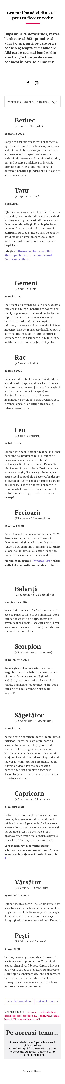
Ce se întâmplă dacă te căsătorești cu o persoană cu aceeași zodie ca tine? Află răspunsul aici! (32, 1052)
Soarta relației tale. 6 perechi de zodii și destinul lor (32, 1043)
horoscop (33, 1012)
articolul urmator (47, 1001)
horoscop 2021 (30, 1015)
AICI (7, 858)
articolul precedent (19, 1001)
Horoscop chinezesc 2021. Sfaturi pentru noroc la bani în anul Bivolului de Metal (28, 255)
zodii (41, 1012)
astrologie (51, 1012)
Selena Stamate (34, 1071)
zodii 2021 (45, 1015)
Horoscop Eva (40, 561)
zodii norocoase (12, 1015)
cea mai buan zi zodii (29, 1019)
